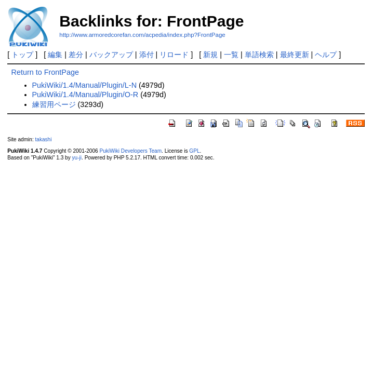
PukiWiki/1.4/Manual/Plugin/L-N (84, 85)
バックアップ (111, 54)
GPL (194, 151)
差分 (76, 54)
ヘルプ (326, 54)
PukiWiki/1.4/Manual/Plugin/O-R (85, 94)
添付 (146, 54)
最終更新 (294, 54)
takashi (43, 139)
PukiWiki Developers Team (130, 151)
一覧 (231, 54)
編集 (55, 54)
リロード (174, 54)
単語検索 (259, 54)
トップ (22, 54)
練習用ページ (54, 104)
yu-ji (77, 158)
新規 (210, 54)
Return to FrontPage (45, 72)
